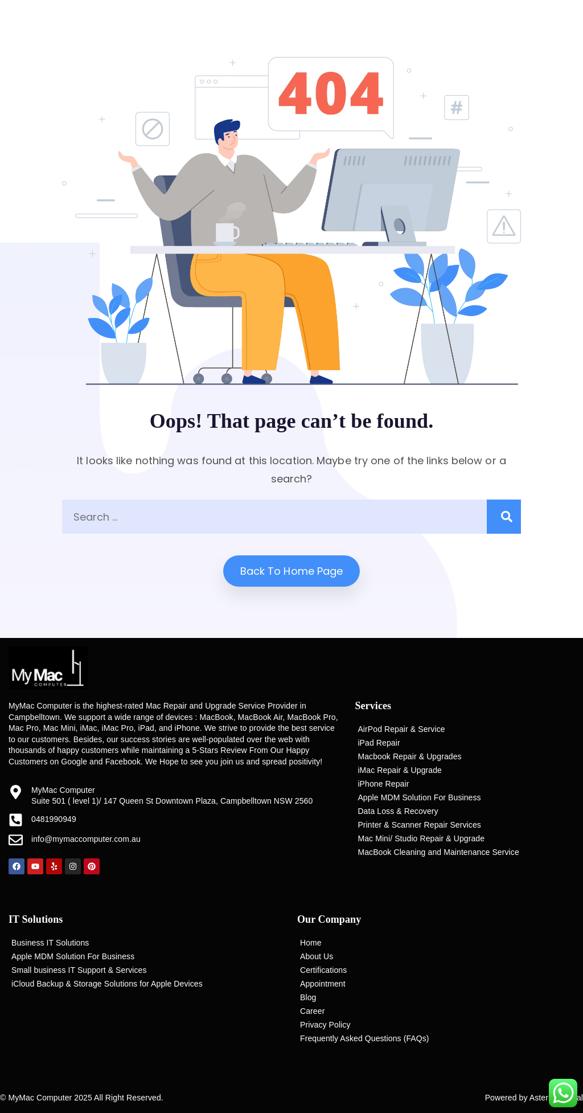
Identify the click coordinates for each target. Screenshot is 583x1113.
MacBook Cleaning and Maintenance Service (438, 852)
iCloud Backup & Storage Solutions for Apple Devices (107, 983)
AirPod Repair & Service (401, 729)
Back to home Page (291, 571)
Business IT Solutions (50, 942)
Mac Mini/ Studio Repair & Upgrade (421, 838)
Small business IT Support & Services (79, 970)
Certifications (323, 970)
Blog (308, 997)
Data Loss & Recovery (398, 811)
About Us (316, 956)
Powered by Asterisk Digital (534, 1097)
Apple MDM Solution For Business (419, 797)
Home (311, 942)
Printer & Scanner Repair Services (419, 824)
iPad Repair (379, 742)
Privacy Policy (325, 1024)
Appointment (323, 983)
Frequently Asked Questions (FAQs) (364, 1038)
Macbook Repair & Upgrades (409, 756)
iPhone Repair (383, 783)
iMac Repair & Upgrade (400, 770)
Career (312, 1011)
